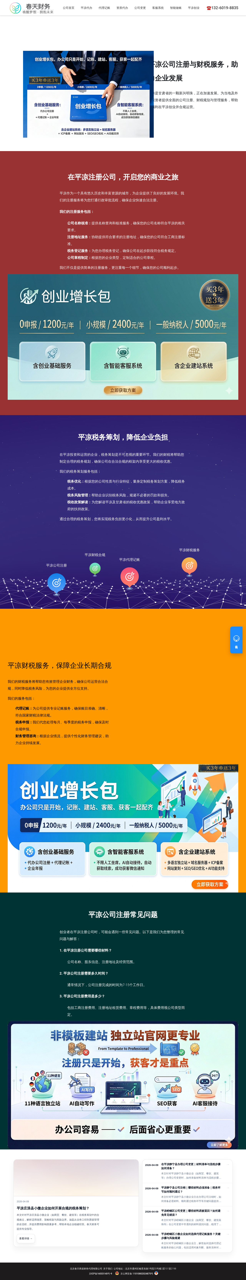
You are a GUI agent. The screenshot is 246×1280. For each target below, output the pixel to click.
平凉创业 (194, 8)
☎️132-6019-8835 (222, 8)
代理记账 (104, 8)
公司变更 (140, 8)
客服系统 (158, 8)
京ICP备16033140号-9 (100, 1273)
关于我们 (107, 1268)
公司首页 (68, 8)
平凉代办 (86, 8)
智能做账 (176, 8)
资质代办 (122, 8)
